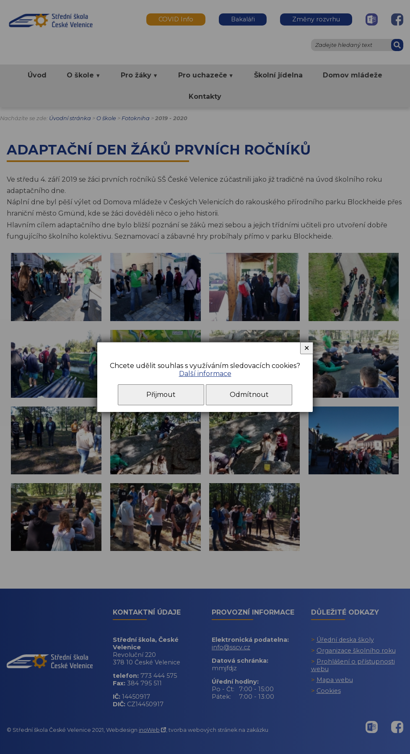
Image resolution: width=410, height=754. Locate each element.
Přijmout (161, 395)
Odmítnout (249, 395)
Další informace (205, 374)
